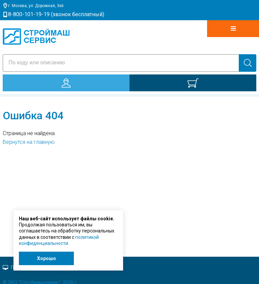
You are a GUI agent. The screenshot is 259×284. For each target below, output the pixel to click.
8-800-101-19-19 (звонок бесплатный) (56, 14)
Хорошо (46, 258)
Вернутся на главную (29, 142)
